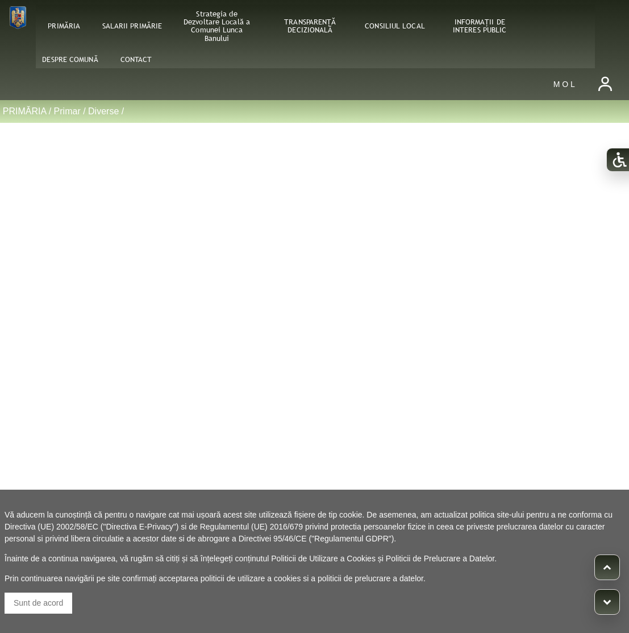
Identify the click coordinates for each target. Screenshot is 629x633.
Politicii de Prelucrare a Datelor (440, 558)
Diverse (103, 111)
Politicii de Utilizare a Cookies (323, 558)
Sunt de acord (38, 602)
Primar (67, 111)
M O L (564, 84)
